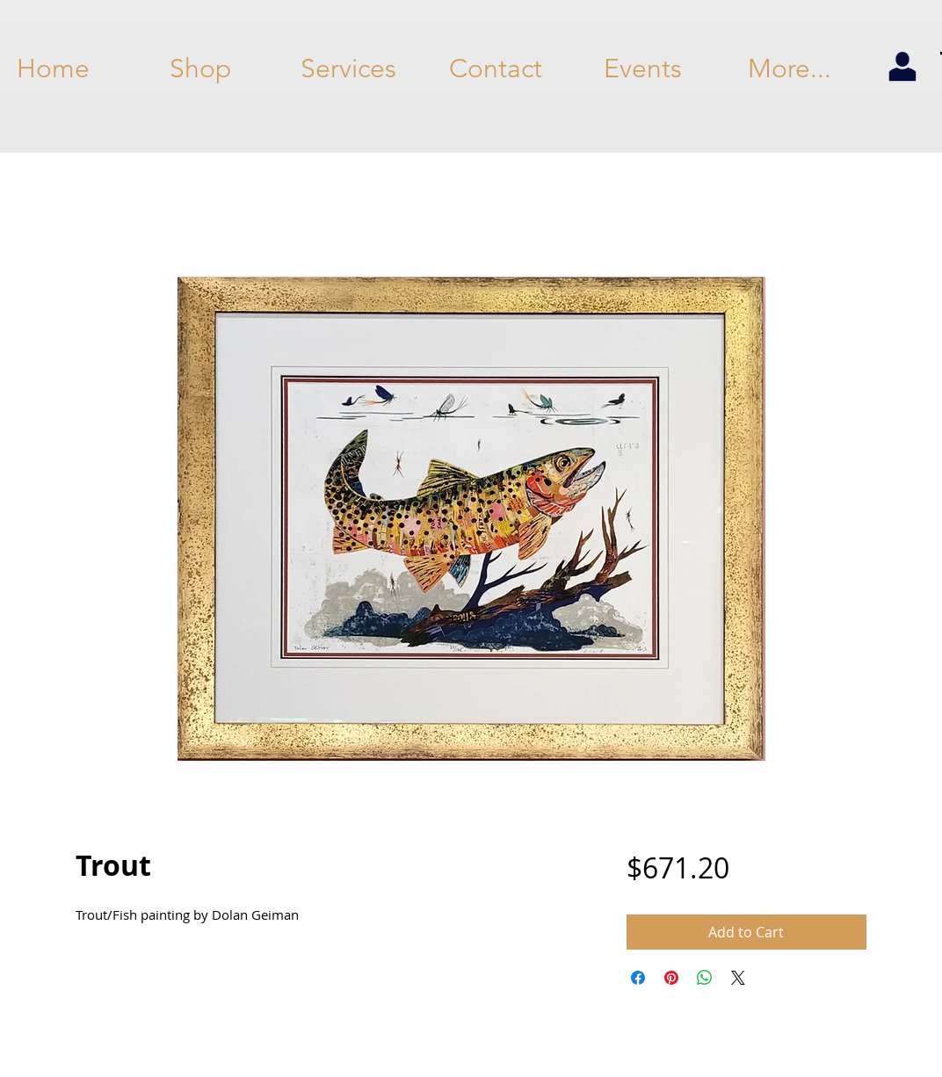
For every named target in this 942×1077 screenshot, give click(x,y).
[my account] (902, 67)
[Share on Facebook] (638, 977)
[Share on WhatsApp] (704, 977)
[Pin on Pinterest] (671, 977)
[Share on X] (738, 977)
